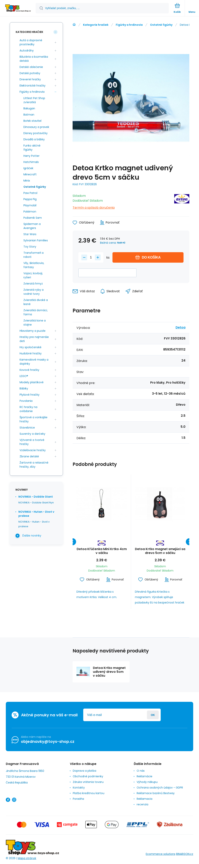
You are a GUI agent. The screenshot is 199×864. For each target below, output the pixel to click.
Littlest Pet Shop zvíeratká (34, 100)
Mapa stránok (27, 858)
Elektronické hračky (32, 85)
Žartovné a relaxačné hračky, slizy (34, 465)
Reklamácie (144, 776)
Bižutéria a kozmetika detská (34, 59)
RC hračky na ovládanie (28, 409)
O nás (141, 771)
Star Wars (29, 234)
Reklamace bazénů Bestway (156, 793)
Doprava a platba (84, 771)
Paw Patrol (30, 193)
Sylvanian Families (35, 240)
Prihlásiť (153, 715)
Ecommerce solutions (160, 854)
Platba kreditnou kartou (88, 793)
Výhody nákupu (147, 782)
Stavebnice (27, 427)
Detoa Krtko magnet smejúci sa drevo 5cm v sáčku (160, 551)
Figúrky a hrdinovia (129, 25)
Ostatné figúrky (161, 25)
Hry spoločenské (30, 347)
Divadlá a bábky (34, 139)
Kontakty (79, 787)
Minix (26, 181)
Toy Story (29, 247)
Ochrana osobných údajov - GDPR (160, 787)
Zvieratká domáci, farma (35, 312)
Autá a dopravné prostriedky (31, 42)
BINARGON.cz (184, 854)
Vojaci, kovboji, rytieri (33, 275)
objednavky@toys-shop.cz (47, 741)
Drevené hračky (30, 79)
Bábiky (24, 388)
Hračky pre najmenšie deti (34, 339)
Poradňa (78, 799)
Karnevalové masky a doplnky (34, 362)
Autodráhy (27, 50)
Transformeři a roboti (33, 255)
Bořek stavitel (32, 121)
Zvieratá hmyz (33, 283)
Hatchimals (31, 162)
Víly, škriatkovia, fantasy (33, 265)
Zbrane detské (29, 456)
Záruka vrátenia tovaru (88, 782)
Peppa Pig (30, 199)
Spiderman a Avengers (32, 226)
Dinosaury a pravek (36, 127)
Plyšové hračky (29, 395)
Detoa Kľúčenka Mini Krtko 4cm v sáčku (102, 551)
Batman (28, 115)
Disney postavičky (35, 133)
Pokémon (29, 211)
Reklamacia (144, 799)
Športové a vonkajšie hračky (33, 419)
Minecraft (30, 174)
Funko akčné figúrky (31, 148)
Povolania (26, 401)
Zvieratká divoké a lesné (35, 302)
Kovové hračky (29, 370)
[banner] (18, 8)
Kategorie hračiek (95, 25)
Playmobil (29, 205)
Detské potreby (30, 73)
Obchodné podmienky (88, 776)
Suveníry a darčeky (32, 434)
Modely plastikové (32, 382)
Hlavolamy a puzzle (32, 331)
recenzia (142, 804)
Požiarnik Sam (32, 218)
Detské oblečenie (31, 67)
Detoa (180, 327)
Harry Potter (31, 156)
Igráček (28, 168)
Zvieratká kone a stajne (34, 323)
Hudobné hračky (31, 353)
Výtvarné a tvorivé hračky (32, 442)
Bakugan (29, 108)
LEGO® (24, 376)
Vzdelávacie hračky (33, 450)
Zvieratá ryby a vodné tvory (33, 292)
